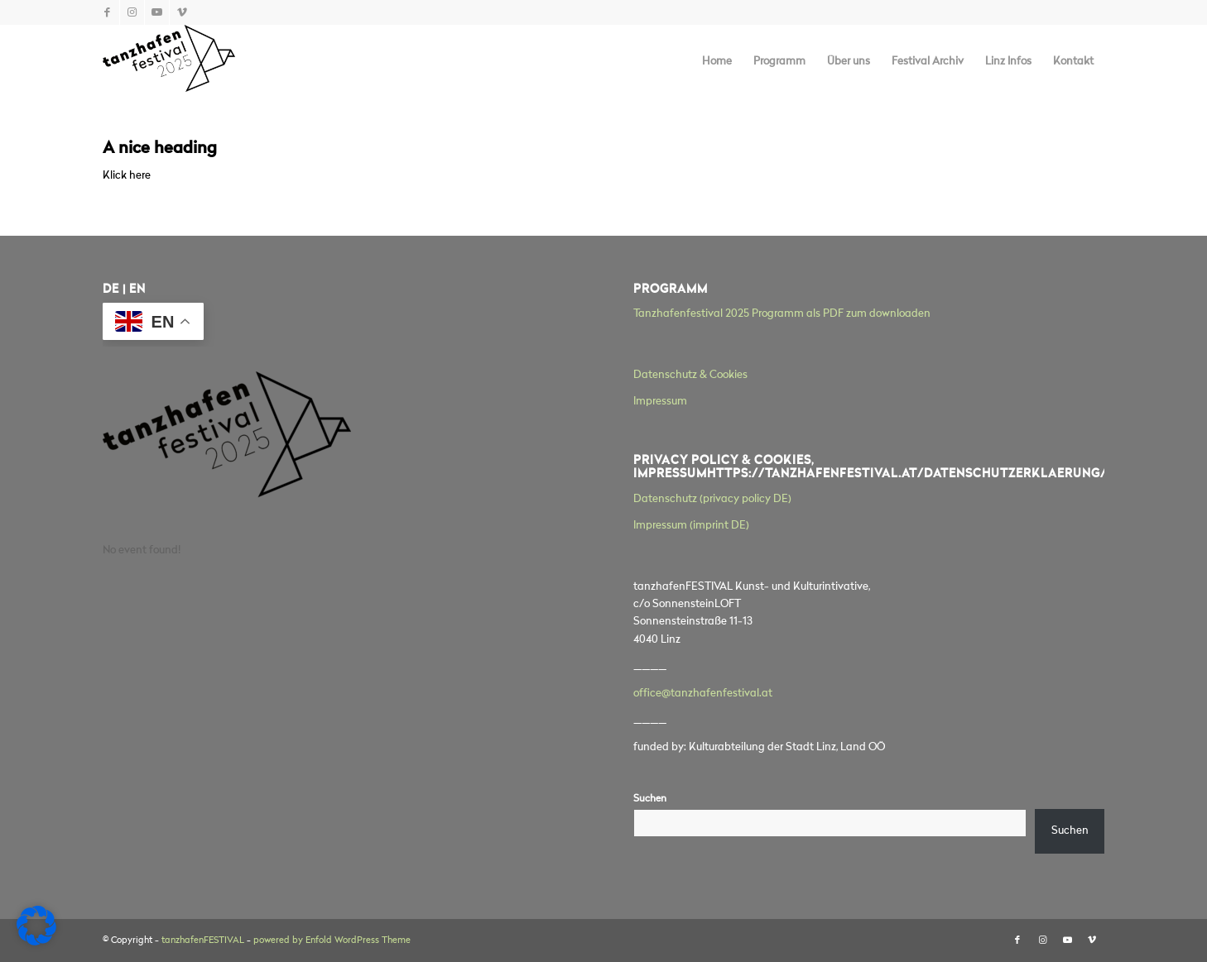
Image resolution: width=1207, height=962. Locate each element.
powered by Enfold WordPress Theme (332, 940)
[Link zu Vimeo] (182, 12)
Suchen (649, 799)
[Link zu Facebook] (107, 12)
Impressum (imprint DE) (691, 525)
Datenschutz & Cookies (690, 375)
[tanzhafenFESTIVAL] (169, 62)
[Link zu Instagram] (132, 12)
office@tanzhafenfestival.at (702, 693)
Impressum (660, 401)
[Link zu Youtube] (157, 12)
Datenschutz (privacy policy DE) (712, 499)
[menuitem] (717, 62)
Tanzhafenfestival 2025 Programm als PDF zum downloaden (781, 314)
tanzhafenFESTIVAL (202, 940)
